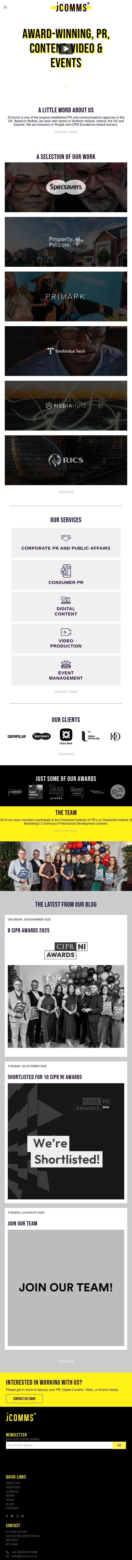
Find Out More (66, 131)
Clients (12, 1491)
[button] (5, 7)
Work (10, 1495)
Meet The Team (66, 830)
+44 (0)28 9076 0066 (24, 1552)
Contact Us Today (24, 1398)
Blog (10, 1504)
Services (13, 1487)
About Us (13, 1483)
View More (66, 491)
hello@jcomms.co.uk (24, 1556)
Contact (12, 1508)
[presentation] (36, 1461)
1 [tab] (66, 86)
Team (10, 1499)
